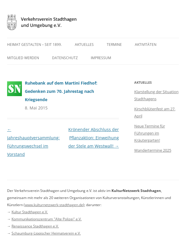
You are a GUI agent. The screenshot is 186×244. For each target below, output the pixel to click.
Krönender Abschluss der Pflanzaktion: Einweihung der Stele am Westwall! (93, 138)
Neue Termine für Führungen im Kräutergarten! (149, 133)
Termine (114, 44)
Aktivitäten (145, 44)
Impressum (101, 57)
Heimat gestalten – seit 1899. (34, 44)
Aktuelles (84, 44)
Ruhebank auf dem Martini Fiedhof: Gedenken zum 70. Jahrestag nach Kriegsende (61, 91)
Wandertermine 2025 (152, 150)
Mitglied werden (23, 57)
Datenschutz (65, 57)
